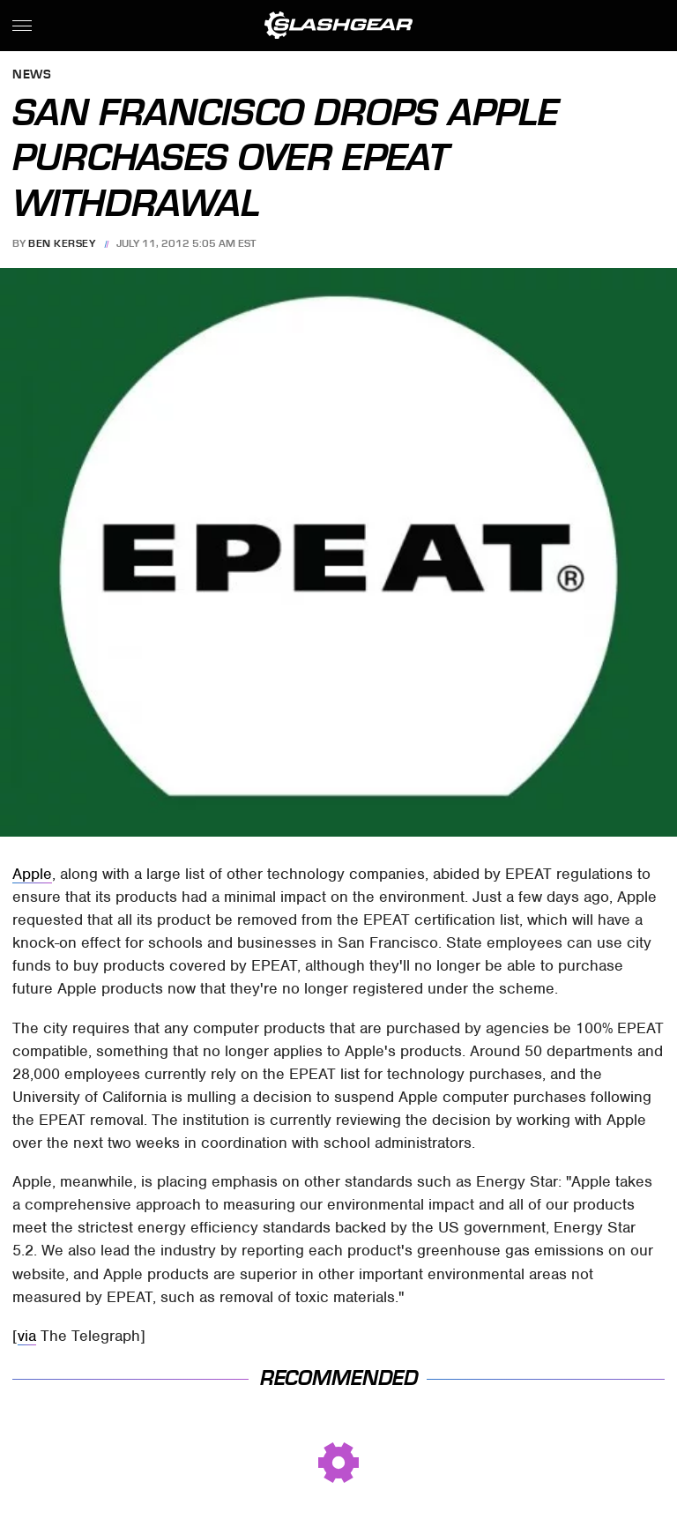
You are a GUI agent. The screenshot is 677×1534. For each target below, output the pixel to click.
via (27, 1335)
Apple (32, 873)
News (31, 75)
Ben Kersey (61, 243)
